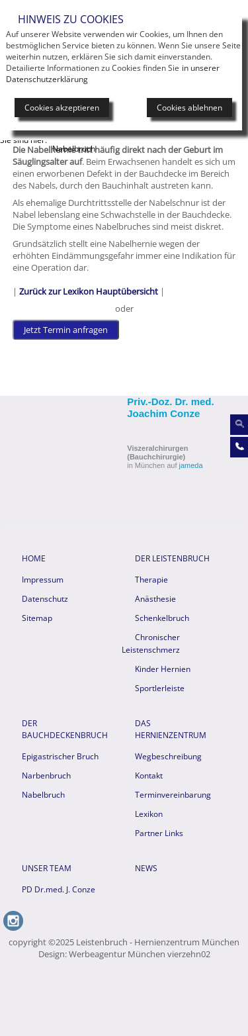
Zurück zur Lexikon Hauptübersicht (88, 291)
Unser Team (46, 868)
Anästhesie (155, 598)
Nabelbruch (43, 794)
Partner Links (159, 833)
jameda (191, 465)
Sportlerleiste (160, 688)
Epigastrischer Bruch (60, 756)
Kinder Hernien (162, 669)
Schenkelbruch (162, 618)
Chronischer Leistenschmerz (151, 643)
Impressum (42, 579)
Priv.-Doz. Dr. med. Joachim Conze (170, 407)
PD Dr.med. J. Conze (58, 889)
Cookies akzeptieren (61, 107)
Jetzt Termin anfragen (66, 330)
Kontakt (149, 775)
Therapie (151, 579)
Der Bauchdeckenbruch (64, 729)
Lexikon (149, 814)
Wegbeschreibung (168, 756)
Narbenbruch (46, 775)
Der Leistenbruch (172, 558)
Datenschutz (45, 598)
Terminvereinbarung (173, 794)
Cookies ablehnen (189, 107)
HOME (34, 558)
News (146, 868)
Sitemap (37, 618)
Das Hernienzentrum (170, 729)
